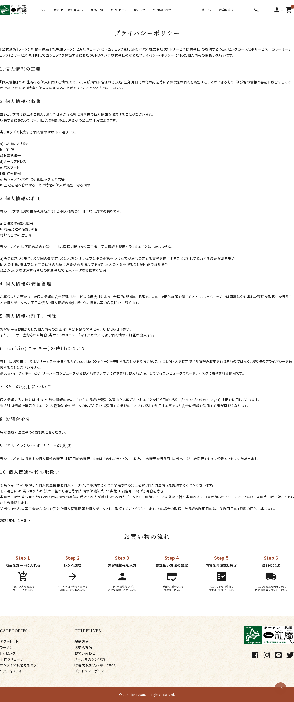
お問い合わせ (162, 10)
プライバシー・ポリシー (156, 55)
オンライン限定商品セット (19, 665)
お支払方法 (83, 647)
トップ (42, 10)
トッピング (8, 653)
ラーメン (6, 647)
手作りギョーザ (11, 659)
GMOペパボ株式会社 (147, 49)
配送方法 (81, 641)
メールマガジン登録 (89, 659)
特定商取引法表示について (95, 665)
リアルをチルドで (13, 670)
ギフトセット (118, 10)
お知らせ (139, 10)
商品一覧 (97, 10)
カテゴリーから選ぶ (66, 10)
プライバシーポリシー (91, 670)
